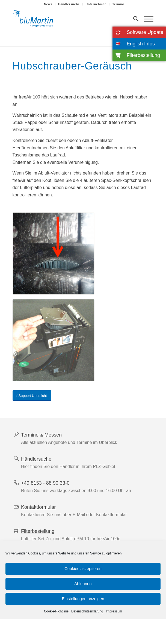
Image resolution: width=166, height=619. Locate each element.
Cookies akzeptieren (83, 568)
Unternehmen (95, 4)
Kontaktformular (38, 507)
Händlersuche (69, 4)
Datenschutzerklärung (87, 611)
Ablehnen (82, 583)
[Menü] (145, 19)
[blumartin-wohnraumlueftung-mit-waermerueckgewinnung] (69, 19)
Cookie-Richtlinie (56, 611)
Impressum (114, 611)
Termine (118, 4)
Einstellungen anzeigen (83, 598)
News (48, 4)
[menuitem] (48, 4)
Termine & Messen (41, 435)
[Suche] (133, 19)
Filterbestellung (37, 531)
